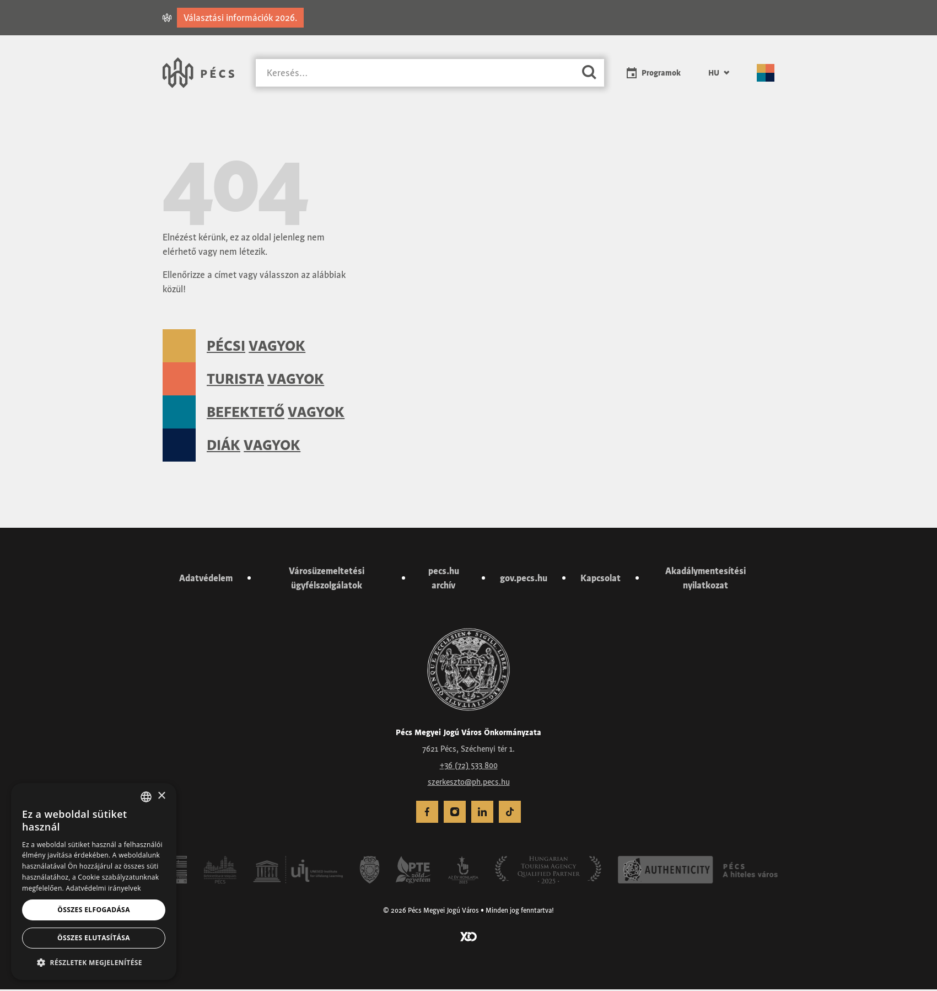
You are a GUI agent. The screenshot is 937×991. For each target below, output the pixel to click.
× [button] (161, 796)
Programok (661, 73)
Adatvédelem (206, 579)
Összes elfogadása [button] (93, 909)
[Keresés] (415, 73)
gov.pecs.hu (523, 579)
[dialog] (93, 881)
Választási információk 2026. (240, 17)
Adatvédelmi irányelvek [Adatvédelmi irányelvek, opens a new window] (103, 888)
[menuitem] (719, 73)
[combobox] (146, 796)
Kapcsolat (600, 579)
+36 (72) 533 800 (469, 768)
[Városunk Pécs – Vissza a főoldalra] (198, 72)
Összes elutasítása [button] (93, 937)
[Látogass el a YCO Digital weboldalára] (468, 937)
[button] (93, 962)
